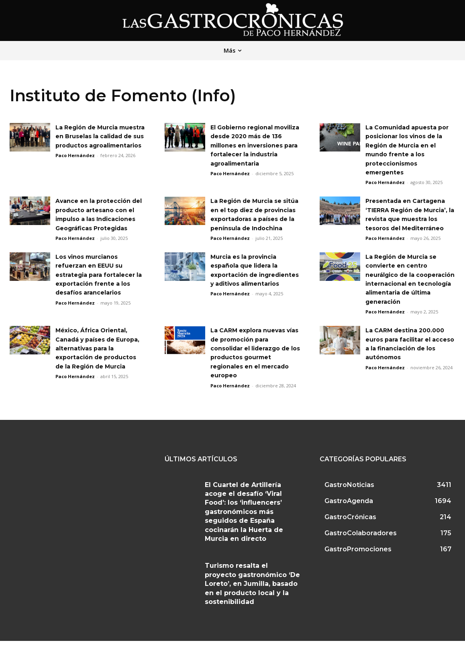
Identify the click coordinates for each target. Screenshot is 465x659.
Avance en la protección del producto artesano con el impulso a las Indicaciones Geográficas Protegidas (99, 219)
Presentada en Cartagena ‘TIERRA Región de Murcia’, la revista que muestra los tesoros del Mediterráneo (409, 219)
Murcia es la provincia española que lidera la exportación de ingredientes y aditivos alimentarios (250, 283)
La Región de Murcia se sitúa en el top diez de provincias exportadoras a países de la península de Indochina (255, 219)
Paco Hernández (75, 165)
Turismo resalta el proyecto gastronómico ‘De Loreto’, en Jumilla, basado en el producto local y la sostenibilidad (252, 602)
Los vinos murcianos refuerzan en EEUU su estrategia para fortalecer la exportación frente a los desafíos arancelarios (99, 283)
